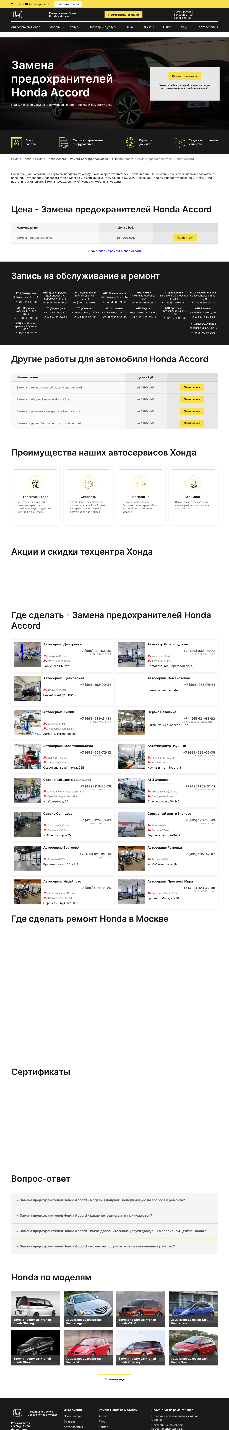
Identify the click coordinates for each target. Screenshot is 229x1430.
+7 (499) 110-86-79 (55, 317)
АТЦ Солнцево (114, 308)
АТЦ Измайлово (26, 323)
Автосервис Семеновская (168, 678)
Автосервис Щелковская (63, 678)
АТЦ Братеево (174, 307)
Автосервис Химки (58, 712)
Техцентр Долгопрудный (167, 644)
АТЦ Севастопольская (203, 292)
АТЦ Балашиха (174, 292)
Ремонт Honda (21, 159)
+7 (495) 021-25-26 (25, 333)
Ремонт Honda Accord (50, 159)
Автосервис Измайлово (62, 881)
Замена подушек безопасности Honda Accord (49, 423)
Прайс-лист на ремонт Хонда (172, 1410)
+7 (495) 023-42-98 (203, 332)
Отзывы (148, 27)
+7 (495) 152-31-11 (85, 317)
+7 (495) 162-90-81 (85, 302)
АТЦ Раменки (203, 308)
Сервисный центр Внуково (169, 813)
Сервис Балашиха (161, 712)
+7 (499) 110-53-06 (26, 301)
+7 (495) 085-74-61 (114, 301)
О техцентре (72, 1416)
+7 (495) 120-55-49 (144, 317)
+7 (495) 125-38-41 (114, 317)
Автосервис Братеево (61, 847)
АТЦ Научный (25, 307)
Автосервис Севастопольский (68, 746)
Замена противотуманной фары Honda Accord (49, 387)
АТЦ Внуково (144, 308)
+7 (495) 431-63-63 (174, 302)
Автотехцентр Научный (166, 746)
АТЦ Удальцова (55, 308)
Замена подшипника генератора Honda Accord (50, 411)
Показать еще (114, 1379)
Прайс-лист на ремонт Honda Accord (114, 251)
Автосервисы (208, 27)
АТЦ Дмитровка (26, 293)
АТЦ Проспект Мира (203, 323)
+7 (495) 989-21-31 (144, 302)
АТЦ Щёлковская (85, 292)
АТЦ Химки (144, 292)
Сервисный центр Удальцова (67, 780)
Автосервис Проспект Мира (170, 881)
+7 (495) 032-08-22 (55, 302)
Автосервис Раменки (164, 847)
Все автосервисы (184, 76)
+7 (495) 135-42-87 (203, 317)
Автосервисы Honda (25, 27)
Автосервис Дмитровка (62, 644)
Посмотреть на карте (123, 14)
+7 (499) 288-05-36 (26, 317)
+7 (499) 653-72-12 (203, 302)
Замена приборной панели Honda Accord (45, 399)
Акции (184, 27)
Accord (104, 1416)
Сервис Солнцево (57, 813)
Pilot (102, 1421)
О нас (167, 27)
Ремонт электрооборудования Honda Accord (101, 159)
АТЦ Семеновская (114, 293)
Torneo (103, 1427)
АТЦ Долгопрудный (55, 292)
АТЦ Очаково (85, 308)
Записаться (185, 237)
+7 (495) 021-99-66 (174, 317)
